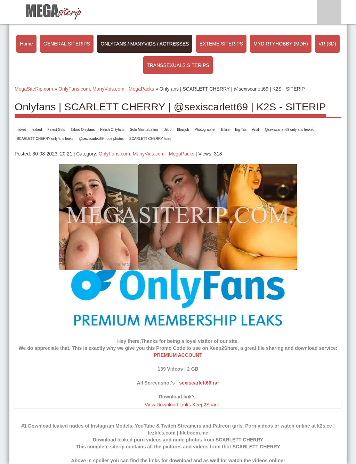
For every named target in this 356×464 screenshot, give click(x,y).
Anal (255, 130)
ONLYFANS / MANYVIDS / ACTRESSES (144, 44)
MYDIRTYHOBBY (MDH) (280, 44)
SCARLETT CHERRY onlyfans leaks (45, 139)
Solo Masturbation (144, 130)
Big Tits (240, 130)
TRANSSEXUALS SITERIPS (178, 65)
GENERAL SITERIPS (66, 44)
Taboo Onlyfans (83, 130)
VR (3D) (327, 44)
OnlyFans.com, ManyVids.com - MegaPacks (146, 154)
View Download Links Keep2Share (182, 404)
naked (21, 130)
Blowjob (183, 130)
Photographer (205, 130)
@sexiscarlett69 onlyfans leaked (290, 130)
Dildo (167, 130)
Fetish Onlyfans (112, 130)
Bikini (225, 130)
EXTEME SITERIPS (221, 44)
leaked (37, 130)
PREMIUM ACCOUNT (178, 355)
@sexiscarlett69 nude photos (101, 139)
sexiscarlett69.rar (199, 383)
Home (26, 44)
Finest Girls (56, 130)
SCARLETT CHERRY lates (150, 139)
